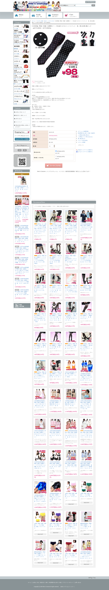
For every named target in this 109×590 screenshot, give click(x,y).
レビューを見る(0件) (83, 140)
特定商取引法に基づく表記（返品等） (87, 133)
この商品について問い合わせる (85, 136)
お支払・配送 (38, 15)
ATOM (21, 306)
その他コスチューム (18, 68)
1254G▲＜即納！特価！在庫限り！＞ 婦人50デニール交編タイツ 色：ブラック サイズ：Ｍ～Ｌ (71, 526)
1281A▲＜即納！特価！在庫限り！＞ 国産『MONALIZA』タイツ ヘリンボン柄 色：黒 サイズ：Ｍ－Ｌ (71, 317)
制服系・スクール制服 (19, 33)
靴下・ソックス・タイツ (19, 83)
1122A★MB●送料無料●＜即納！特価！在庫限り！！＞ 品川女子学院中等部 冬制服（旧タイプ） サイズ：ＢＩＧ (18, 213)
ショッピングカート (71, 15)
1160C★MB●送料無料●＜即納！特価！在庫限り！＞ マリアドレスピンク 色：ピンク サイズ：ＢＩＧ (56, 434)
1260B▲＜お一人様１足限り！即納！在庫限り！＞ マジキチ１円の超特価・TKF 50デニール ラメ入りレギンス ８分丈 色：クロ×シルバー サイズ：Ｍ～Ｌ (71, 228)
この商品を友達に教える (83, 135)
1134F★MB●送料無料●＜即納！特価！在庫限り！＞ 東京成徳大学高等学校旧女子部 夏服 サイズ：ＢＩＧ (22, 228)
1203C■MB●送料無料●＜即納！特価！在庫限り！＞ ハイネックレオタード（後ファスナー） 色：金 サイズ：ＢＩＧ (86, 555)
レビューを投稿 (81, 142)
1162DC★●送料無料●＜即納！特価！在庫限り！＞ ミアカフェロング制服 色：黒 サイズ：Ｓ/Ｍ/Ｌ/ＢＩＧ (56, 465)
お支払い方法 (36, 582)
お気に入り (80, 145)
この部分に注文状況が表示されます (64, 185)
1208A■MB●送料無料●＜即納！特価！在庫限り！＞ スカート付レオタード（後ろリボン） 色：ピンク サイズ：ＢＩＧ (40, 404)
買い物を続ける (81, 138)
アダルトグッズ (17, 98)
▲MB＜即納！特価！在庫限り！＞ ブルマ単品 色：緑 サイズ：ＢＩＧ (86, 495)
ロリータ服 (16, 53)
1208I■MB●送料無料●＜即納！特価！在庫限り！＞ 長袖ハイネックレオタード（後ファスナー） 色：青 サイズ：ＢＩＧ (86, 377)
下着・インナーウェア (19, 78)
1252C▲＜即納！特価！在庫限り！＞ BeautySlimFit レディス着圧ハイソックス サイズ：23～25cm (71, 259)
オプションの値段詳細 (83, 131)
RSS (20, 304)
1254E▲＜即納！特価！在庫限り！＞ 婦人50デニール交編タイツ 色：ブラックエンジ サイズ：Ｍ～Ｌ (86, 347)
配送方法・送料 (44, 582)
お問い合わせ (54, 15)
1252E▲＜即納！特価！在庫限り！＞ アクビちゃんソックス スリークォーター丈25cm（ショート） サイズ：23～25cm (71, 288)
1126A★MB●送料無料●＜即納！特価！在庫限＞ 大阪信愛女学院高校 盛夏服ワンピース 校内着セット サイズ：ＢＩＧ (86, 465)
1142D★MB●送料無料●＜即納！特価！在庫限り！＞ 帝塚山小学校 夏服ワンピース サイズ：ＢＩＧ (71, 465)
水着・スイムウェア (18, 73)
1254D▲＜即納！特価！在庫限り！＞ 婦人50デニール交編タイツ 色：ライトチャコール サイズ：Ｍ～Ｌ (40, 375)
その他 (15, 103)
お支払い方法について (20, 112)
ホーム (21, 15)
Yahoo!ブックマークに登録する (85, 149)
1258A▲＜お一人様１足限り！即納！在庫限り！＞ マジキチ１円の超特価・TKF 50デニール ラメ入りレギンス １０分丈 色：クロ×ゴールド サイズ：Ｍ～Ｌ (40, 228)
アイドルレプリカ (18, 43)
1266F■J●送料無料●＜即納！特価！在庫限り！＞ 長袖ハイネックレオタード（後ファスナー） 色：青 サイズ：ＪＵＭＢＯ (40, 498)
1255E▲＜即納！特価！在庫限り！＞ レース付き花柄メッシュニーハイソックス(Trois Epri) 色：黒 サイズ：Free (86, 259)
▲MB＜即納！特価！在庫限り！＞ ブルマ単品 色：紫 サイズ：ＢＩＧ (56, 525)
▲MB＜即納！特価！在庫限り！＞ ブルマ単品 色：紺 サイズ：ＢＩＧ (56, 555)
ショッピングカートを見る (22, 139)
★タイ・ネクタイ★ (49, 21)
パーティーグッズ (18, 93)
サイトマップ (18, 122)
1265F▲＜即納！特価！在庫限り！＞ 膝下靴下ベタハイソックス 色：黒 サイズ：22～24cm (40, 288)
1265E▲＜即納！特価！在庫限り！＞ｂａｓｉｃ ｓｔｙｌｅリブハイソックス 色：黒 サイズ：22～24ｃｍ (56, 288)
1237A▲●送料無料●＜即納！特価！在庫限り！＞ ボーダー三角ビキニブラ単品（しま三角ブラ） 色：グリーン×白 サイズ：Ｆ (22, 249)
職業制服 (16, 48)
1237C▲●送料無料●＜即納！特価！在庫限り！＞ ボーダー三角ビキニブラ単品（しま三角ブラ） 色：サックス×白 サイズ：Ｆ (22, 270)
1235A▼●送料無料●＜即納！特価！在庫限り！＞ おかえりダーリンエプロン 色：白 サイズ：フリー (40, 434)
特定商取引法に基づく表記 (55, 582)
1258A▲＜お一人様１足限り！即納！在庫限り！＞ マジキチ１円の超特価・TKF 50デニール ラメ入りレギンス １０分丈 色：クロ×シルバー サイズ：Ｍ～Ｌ (56, 228)
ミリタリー (16, 58)
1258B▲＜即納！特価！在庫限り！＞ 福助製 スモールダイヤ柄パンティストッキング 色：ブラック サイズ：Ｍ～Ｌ (56, 317)
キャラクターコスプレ (19, 38)
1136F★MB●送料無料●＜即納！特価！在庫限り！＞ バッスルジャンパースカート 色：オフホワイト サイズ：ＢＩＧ (86, 434)
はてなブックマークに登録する (85, 151)
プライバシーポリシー (68, 582)
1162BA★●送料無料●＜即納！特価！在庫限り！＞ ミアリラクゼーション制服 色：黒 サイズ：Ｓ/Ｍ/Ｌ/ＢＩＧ (40, 465)
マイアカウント (90, 2)
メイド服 (16, 28)
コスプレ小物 (40, 21)
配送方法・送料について (21, 115)
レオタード (16, 63)
